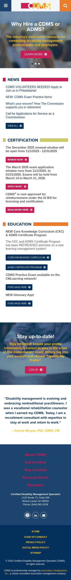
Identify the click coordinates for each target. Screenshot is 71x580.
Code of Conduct (35, 537)
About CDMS (35, 455)
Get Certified (35, 462)
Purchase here (17, 287)
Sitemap (35, 552)
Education (35, 485)
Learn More (35, 54)
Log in (35, 370)
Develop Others (35, 477)
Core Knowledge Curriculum (26, 257)
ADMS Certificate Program (25, 267)
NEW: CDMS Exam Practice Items (29, 97)
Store (36, 531)
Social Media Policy (35, 547)
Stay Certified (35, 470)
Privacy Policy (35, 542)
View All (15, 125)
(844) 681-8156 (39, 504)
